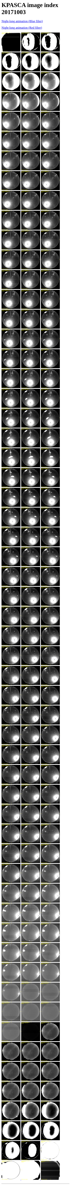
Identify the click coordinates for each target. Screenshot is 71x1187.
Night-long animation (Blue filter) (22, 21)
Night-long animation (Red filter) (22, 27)
